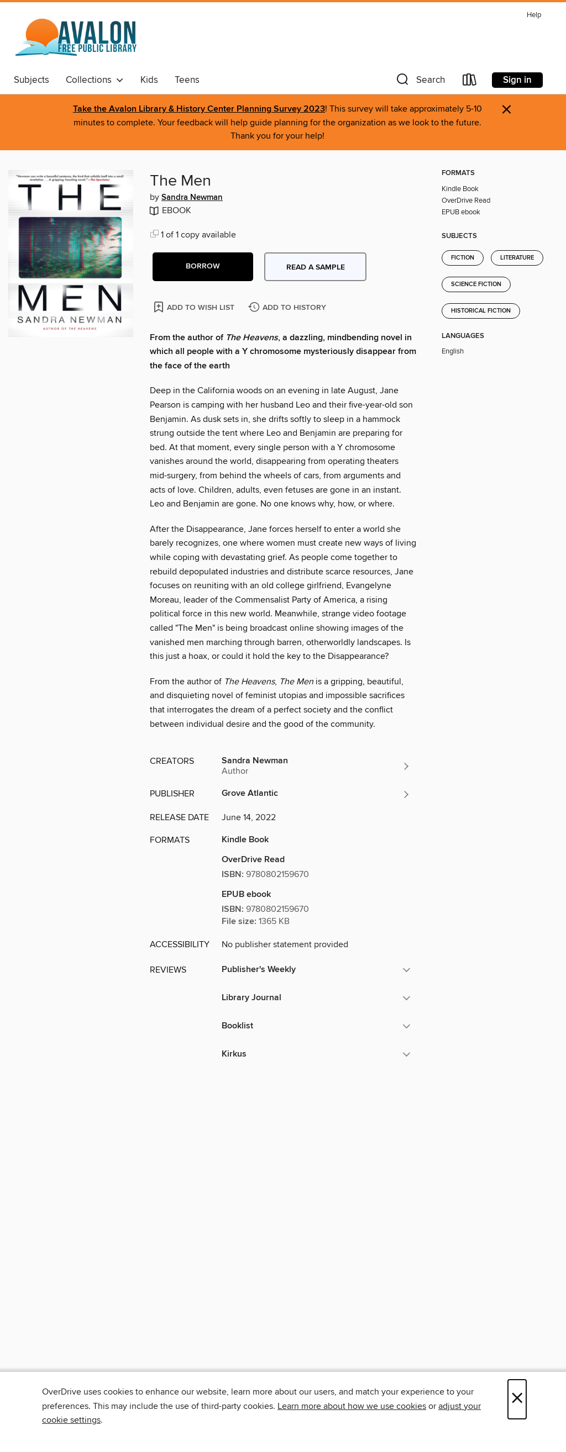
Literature (517, 258)
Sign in (517, 80)
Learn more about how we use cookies (351, 1406)
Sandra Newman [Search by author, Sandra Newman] (192, 198)
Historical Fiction (481, 311)
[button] (419, 82)
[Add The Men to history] (288, 308)
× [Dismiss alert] (506, 110)
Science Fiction (476, 284)
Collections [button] (95, 80)
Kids (149, 80)
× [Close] (517, 1399)
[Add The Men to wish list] (195, 307)
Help (534, 15)
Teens (187, 80)
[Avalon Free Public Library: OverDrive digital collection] (77, 38)
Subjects (31, 80)
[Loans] (469, 82)
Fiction (462, 258)
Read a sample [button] (315, 267)
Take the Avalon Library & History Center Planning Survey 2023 (199, 109)
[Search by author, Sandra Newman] (316, 766)
